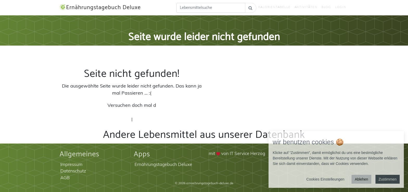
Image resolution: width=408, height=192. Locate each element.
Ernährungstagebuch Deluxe (100, 7)
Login (340, 7)
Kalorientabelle (274, 7)
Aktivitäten (306, 7)
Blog (326, 7)
